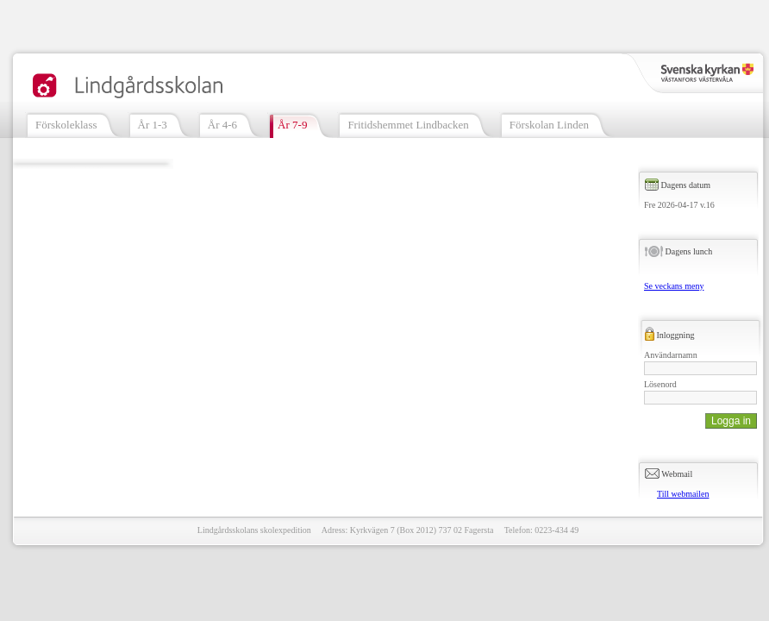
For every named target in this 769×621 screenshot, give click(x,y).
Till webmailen (683, 494)
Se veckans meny (673, 286)
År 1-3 (152, 124)
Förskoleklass (66, 124)
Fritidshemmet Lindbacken (407, 124)
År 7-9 (292, 124)
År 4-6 (222, 124)
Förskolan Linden (549, 124)
